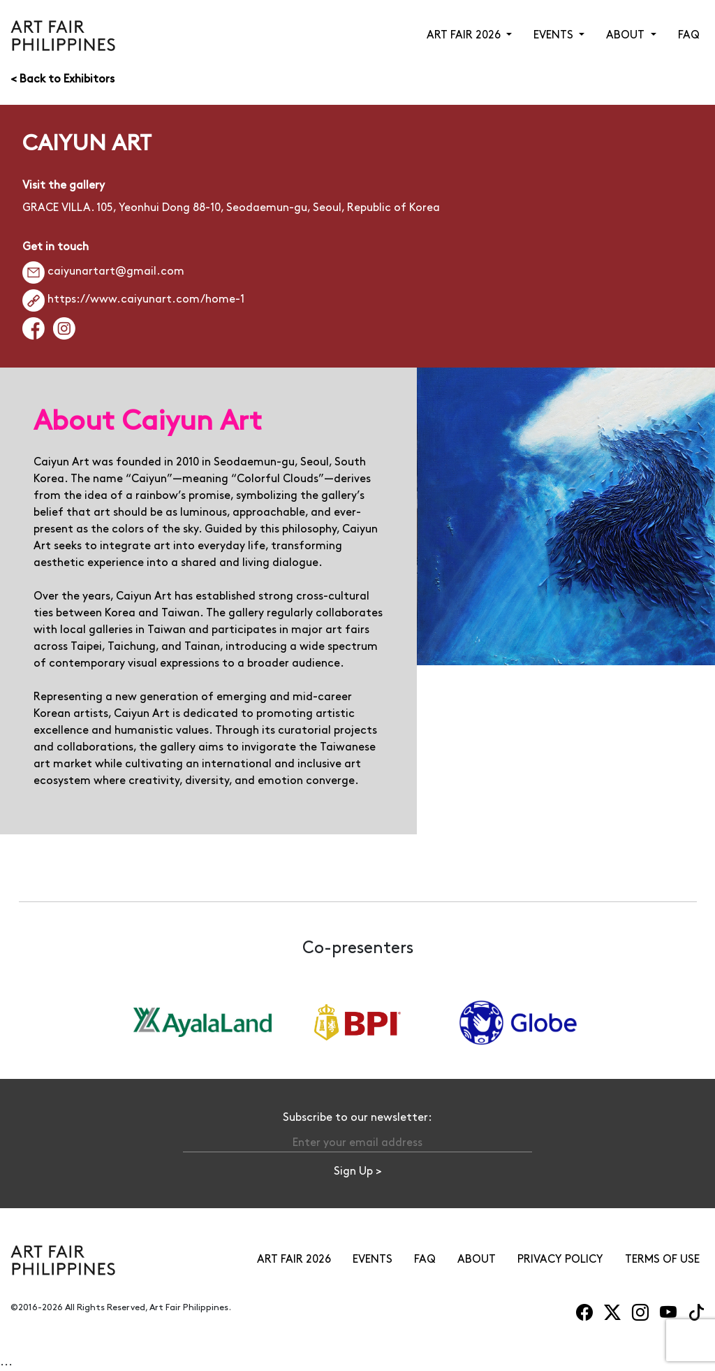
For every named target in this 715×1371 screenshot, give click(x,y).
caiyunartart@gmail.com (103, 271)
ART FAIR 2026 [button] (465, 35)
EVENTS (372, 1259)
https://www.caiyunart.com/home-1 (133, 299)
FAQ (689, 35)
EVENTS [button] (554, 35)
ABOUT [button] (626, 35)
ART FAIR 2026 (294, 1259)
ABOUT (476, 1259)
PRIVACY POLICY (560, 1259)
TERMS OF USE (662, 1259)
